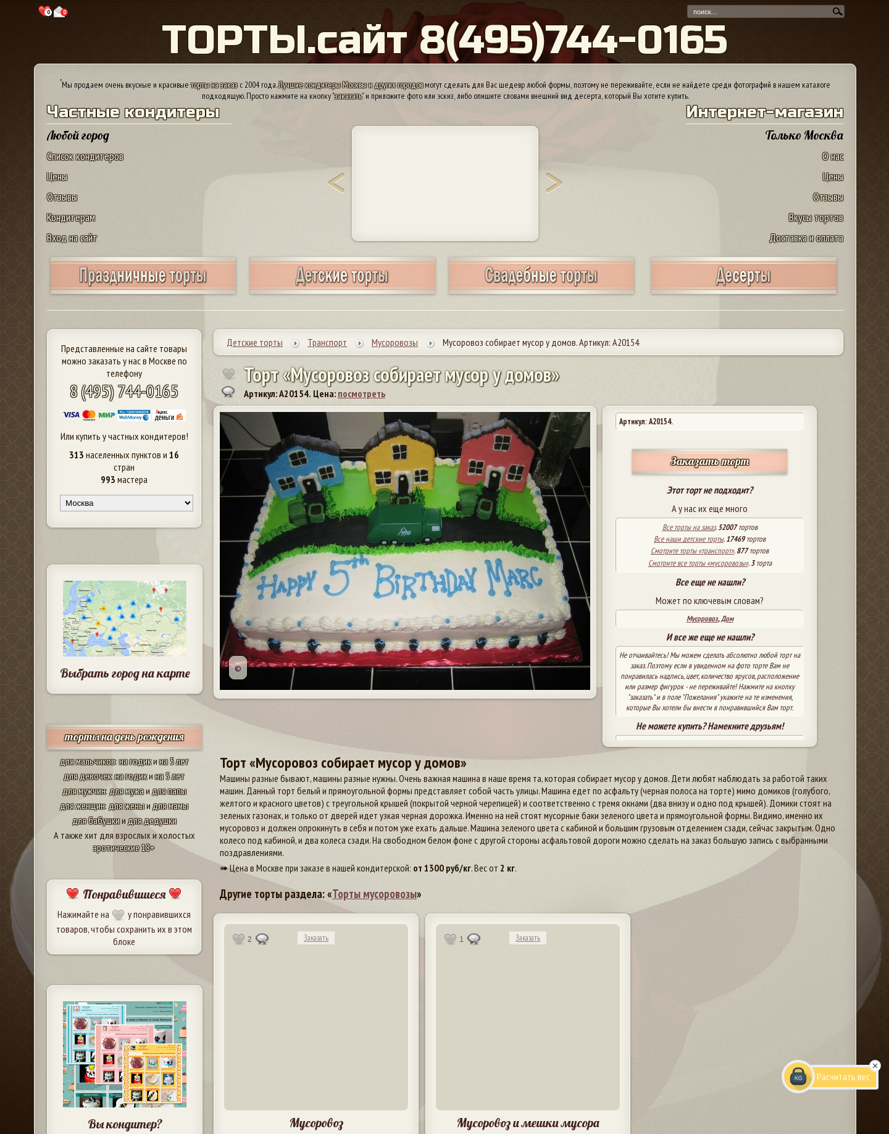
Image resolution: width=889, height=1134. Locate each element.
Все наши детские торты (689, 539)
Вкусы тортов (816, 217)
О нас (832, 156)
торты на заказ (214, 84)
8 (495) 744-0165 (124, 390)
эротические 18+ (124, 847)
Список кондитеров (85, 156)
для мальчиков (87, 761)
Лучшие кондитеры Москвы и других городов (350, 84)
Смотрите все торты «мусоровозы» (698, 563)
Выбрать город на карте (125, 673)
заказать (348, 95)
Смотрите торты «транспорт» (692, 550)
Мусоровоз (702, 618)
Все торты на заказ (689, 527)
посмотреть (361, 393)
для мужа (126, 790)
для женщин (82, 805)
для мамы (170, 805)
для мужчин (84, 790)
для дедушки (152, 820)
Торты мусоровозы (374, 893)
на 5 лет (174, 761)
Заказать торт (710, 461)
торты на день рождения (124, 736)
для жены (126, 805)
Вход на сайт (72, 237)
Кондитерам (71, 217)
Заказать (316, 938)
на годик (135, 761)
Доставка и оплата (806, 237)
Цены (57, 176)
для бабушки (96, 820)
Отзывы (62, 197)
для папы (169, 790)
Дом (727, 618)
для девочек (87, 776)
